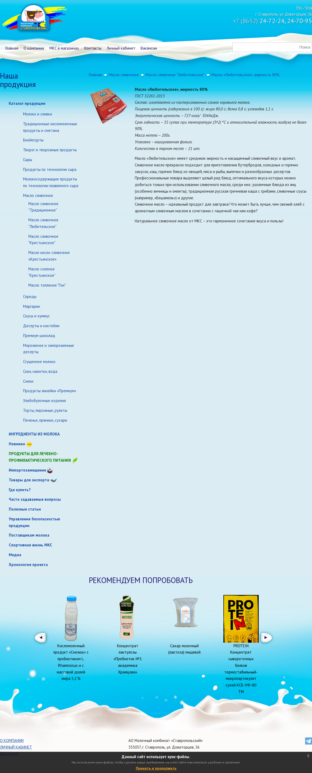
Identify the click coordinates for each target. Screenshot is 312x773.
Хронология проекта (28, 564)
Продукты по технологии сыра (49, 169)
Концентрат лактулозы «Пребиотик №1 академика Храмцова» (128, 659)
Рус (299, 7)
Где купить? (20, 489)
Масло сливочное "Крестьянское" (43, 239)
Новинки (17, 443)
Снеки (28, 381)
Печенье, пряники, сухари (45, 420)
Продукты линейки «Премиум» (49, 390)
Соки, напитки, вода (40, 371)
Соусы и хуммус (36, 315)
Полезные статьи (25, 509)
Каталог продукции (27, 103)
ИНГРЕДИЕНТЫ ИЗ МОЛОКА (34, 434)
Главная (11, 48)
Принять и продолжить (156, 768)
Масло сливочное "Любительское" (43, 223)
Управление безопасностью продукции (34, 522)
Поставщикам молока (29, 535)
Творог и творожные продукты (50, 149)
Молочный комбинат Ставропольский (34, 18)
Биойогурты (33, 139)
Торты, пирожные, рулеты (45, 410)
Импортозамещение (27, 470)
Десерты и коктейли (41, 325)
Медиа (15, 554)
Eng (309, 7)
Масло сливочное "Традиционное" (43, 207)
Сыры (27, 159)
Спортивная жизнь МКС (30, 544)
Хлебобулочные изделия (44, 400)
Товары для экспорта (29, 479)
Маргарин (31, 306)
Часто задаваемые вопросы (35, 499)
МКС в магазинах (64, 48)
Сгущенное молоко (39, 361)
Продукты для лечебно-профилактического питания (43, 457)
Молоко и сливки (37, 113)
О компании (34, 48)
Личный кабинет (121, 48)
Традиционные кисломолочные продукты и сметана (50, 127)
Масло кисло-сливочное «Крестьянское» (49, 256)
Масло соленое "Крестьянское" (41, 272)
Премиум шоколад (39, 335)
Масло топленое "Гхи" (47, 285)
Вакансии (149, 48)
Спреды (29, 296)
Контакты (92, 48)
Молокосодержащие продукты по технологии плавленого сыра (50, 182)
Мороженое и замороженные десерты (48, 349)
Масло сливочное (38, 195)
